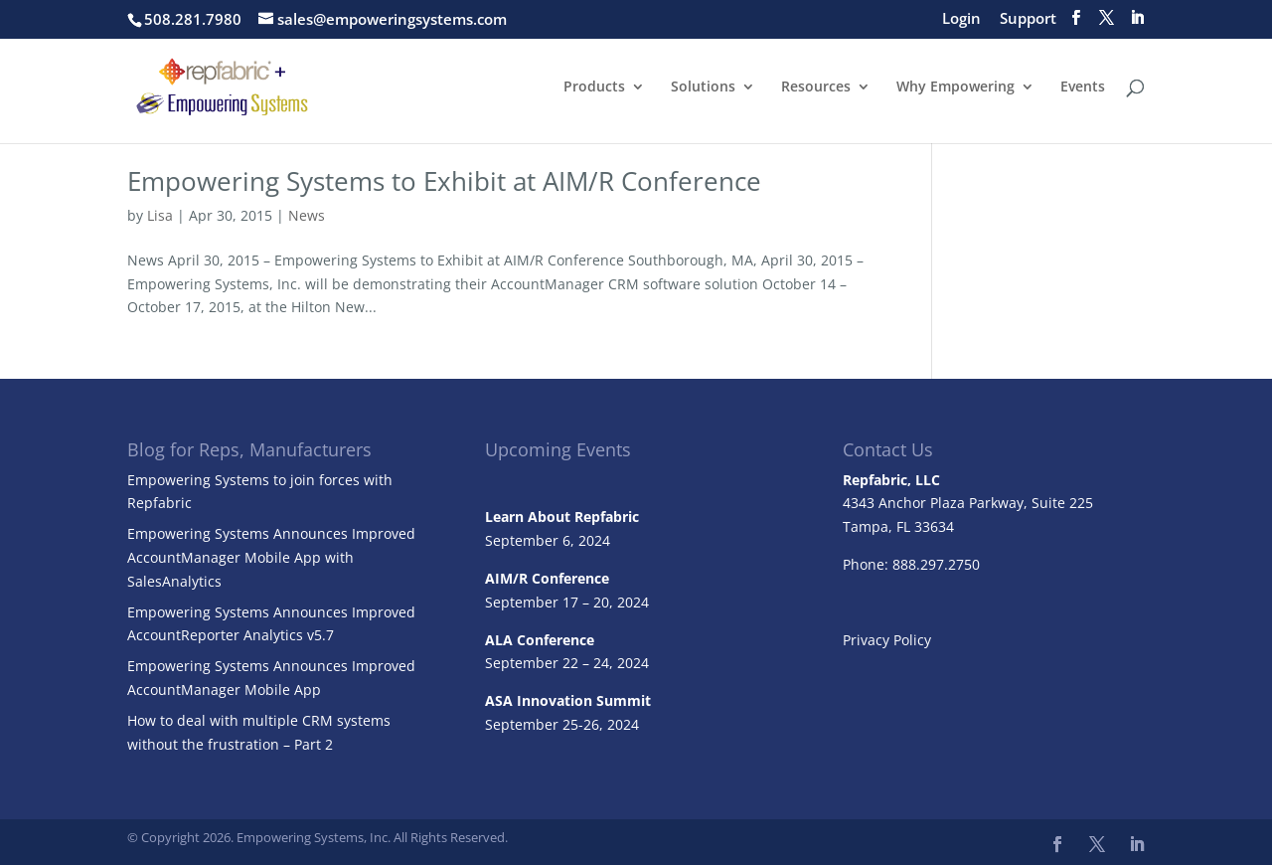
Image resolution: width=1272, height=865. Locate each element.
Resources (816, 87)
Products (594, 87)
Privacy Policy (887, 639)
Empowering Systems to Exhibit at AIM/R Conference (444, 181)
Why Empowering (955, 87)
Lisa (160, 215)
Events (1082, 87)
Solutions (703, 87)
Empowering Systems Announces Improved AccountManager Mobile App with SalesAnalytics (271, 557)
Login (961, 19)
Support (1028, 19)
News (306, 215)
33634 (934, 526)
